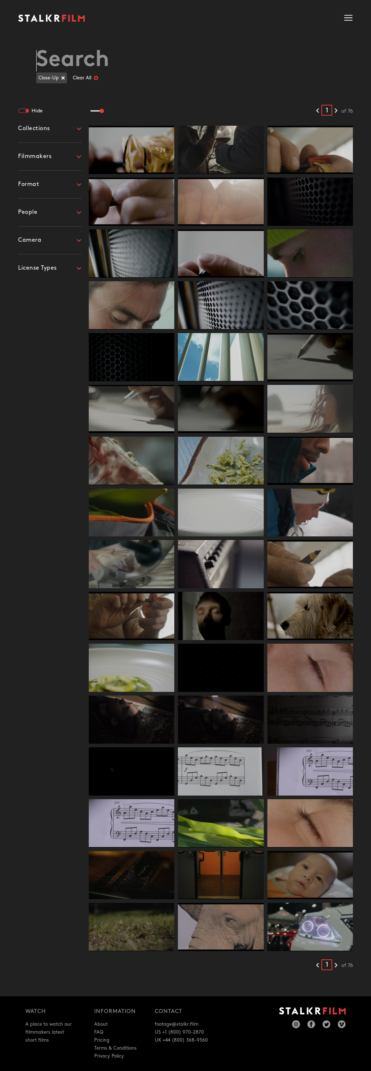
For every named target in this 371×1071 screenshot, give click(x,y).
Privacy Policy (109, 1056)
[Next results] (336, 111)
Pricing (101, 1040)
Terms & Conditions (115, 1048)
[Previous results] (317, 111)
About (101, 1024)
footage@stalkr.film (177, 1024)
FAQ (98, 1032)
